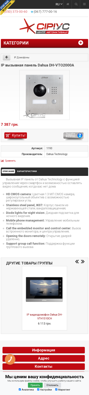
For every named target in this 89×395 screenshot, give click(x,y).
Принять (35, 385)
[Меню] (84, 4)
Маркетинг (62, 389)
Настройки (44, 389)
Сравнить (10, 160)
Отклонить (52, 385)
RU (58, 4)
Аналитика (26, 389)
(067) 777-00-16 (45, 11)
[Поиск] (76, 4)
